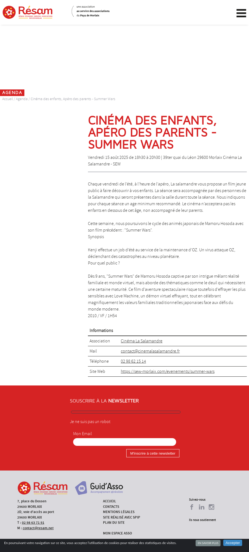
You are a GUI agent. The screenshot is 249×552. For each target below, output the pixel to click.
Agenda (22, 99)
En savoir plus (208, 543)
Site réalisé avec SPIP (121, 517)
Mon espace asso (117, 533)
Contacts (111, 506)
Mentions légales (118, 511)
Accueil (7, 99)
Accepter (232, 543)
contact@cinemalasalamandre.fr (150, 351)
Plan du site (114, 522)
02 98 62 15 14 (133, 361)
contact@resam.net (38, 528)
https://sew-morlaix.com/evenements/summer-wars (167, 371)
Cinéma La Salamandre (141, 341)
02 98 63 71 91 (33, 522)
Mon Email (82, 433)
